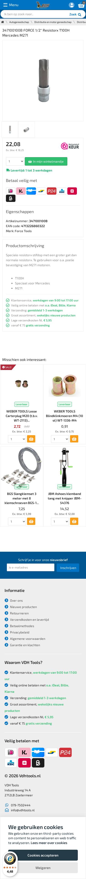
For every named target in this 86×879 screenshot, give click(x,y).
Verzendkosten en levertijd (27, 619)
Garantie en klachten (22, 645)
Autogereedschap (19, 21)
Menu (10, 4)
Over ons (14, 600)
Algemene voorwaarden (25, 639)
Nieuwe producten (21, 607)
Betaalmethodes (19, 626)
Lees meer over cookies (49, 843)
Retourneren (17, 613)
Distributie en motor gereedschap (52, 21)
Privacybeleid (17, 632)
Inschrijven (68, 568)
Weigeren (43, 868)
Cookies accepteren (43, 855)
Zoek (75, 14)
